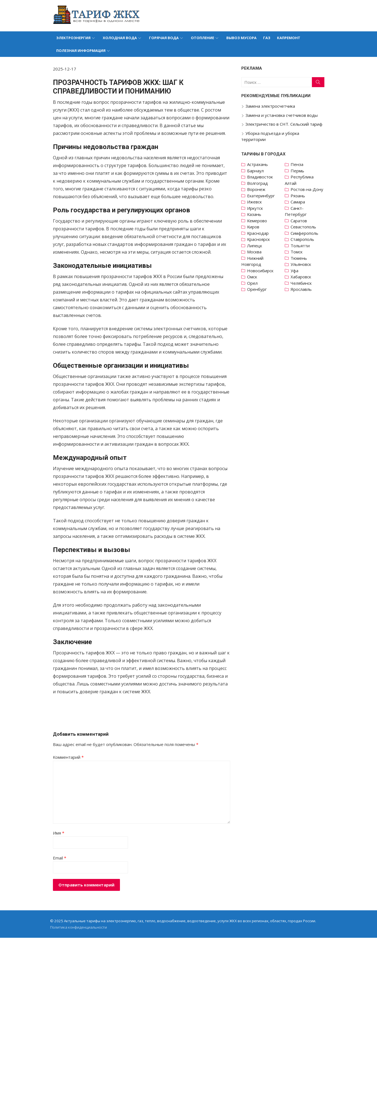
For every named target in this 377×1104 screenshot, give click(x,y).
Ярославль (299, 289)
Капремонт (288, 37)
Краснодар (257, 233)
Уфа (292, 270)
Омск (251, 276)
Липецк (253, 245)
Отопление (202, 37)
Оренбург (256, 289)
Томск (295, 251)
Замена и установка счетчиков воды (280, 115)
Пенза (295, 164)
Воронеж (255, 189)
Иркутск (254, 208)
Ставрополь (300, 239)
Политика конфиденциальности (81, 950)
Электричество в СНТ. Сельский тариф (282, 124)
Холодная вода (120, 37)
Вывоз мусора (241, 37)
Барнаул (254, 170)
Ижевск (253, 202)
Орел (251, 283)
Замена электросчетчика (269, 106)
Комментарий (70, 780)
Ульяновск (299, 264)
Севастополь (301, 227)
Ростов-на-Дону (305, 189)
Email (62, 881)
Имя (61, 856)
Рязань (296, 195)
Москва (253, 251)
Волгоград (256, 183)
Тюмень (297, 258)
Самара (296, 202)
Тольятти (298, 245)
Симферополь (302, 233)
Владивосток (259, 177)
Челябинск (299, 283)
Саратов (297, 220)
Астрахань (256, 164)
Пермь (295, 170)
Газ (266, 37)
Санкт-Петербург (294, 211)
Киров (252, 227)
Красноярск (257, 239)
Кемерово (256, 220)
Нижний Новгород (251, 261)
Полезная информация (81, 50)
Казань (253, 214)
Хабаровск (299, 276)
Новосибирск (259, 270)
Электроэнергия (73, 37)
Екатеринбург (260, 195)
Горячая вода (164, 37)
